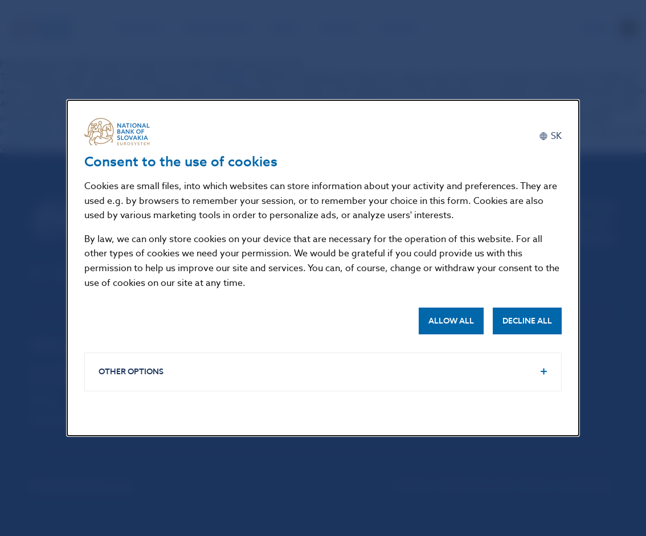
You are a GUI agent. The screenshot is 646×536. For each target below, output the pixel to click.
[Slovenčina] (550, 135)
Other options (131, 372)
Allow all (451, 321)
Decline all (527, 321)
